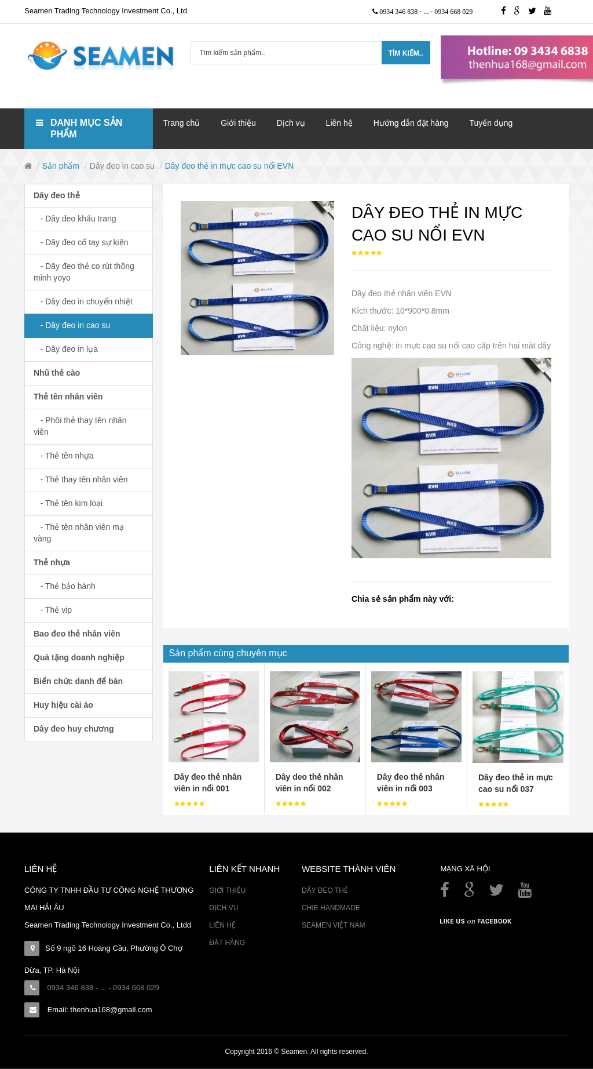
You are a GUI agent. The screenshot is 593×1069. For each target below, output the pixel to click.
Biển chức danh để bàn (78, 681)
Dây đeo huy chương (74, 728)
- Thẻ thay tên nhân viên (81, 479)
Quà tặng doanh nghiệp (79, 657)
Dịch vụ (223, 908)
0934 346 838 (399, 11)
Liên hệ (222, 925)
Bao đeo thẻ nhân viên (77, 633)
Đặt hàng (227, 943)
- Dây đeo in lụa (66, 349)
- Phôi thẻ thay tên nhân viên (80, 426)
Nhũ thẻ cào (57, 372)
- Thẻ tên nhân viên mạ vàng (79, 532)
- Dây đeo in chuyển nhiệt (83, 301)
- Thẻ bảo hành (65, 586)
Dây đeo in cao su (122, 165)
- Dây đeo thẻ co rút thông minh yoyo (84, 271)
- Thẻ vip (53, 610)
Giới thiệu (227, 890)
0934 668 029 (453, 11)
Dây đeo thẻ (57, 195)
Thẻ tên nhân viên (68, 396)
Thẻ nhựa (52, 562)
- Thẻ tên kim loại (68, 503)
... (426, 11)
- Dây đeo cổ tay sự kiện (81, 242)
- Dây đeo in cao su (72, 325)
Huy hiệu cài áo (63, 705)
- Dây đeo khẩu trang (75, 218)
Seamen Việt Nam (333, 925)
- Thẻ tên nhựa (64, 455)
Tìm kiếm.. (406, 53)
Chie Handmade (331, 908)
